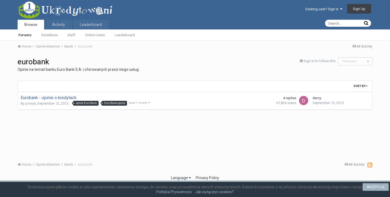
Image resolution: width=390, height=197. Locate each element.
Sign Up (359, 9)
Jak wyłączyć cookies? (214, 192)
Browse (30, 24)
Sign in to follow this (320, 61)
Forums (24, 35)
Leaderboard (125, 35)
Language (181, 178)
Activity (58, 24)
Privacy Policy (207, 178)
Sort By (360, 86)
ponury (30, 103)
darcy (317, 98)
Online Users (95, 35)
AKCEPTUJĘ (376, 187)
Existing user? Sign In (324, 9)
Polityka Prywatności (174, 192)
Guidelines (49, 35)
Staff (71, 35)
